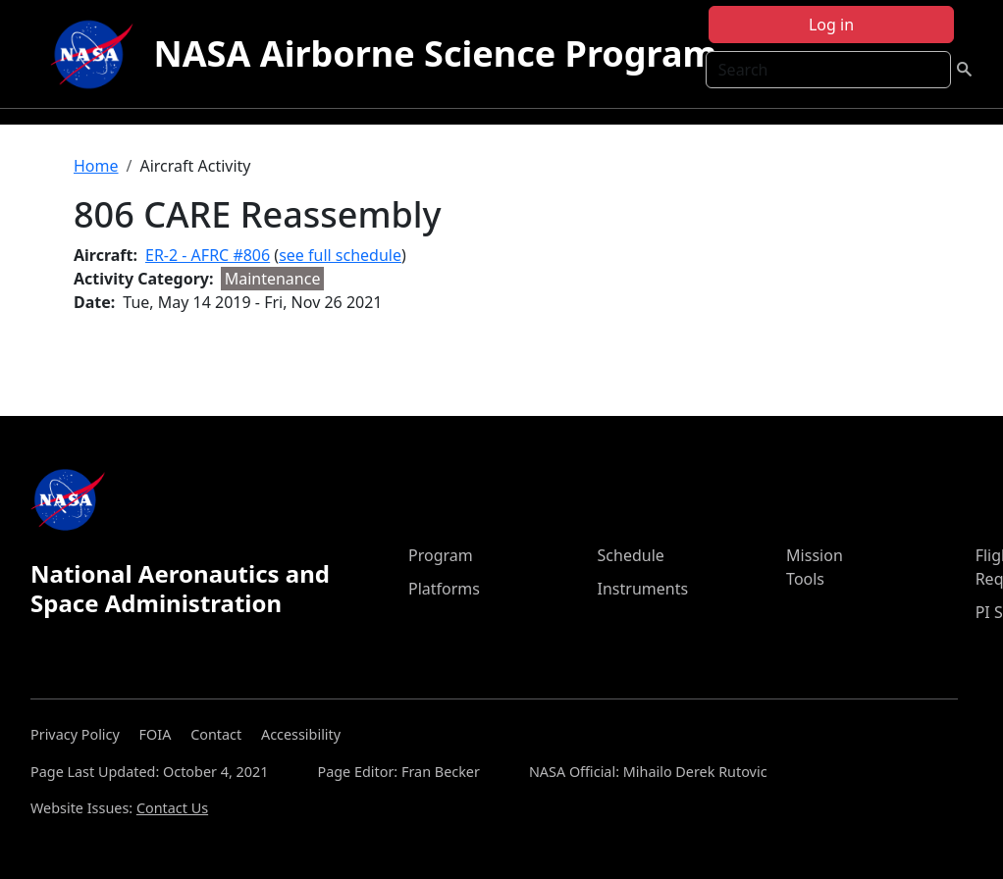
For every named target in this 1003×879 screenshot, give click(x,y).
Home (96, 166)
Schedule (631, 555)
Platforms (444, 588)
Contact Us (172, 808)
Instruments (643, 588)
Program (440, 555)
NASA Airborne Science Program (434, 53)
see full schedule (340, 255)
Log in (831, 24)
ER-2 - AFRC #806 (207, 255)
